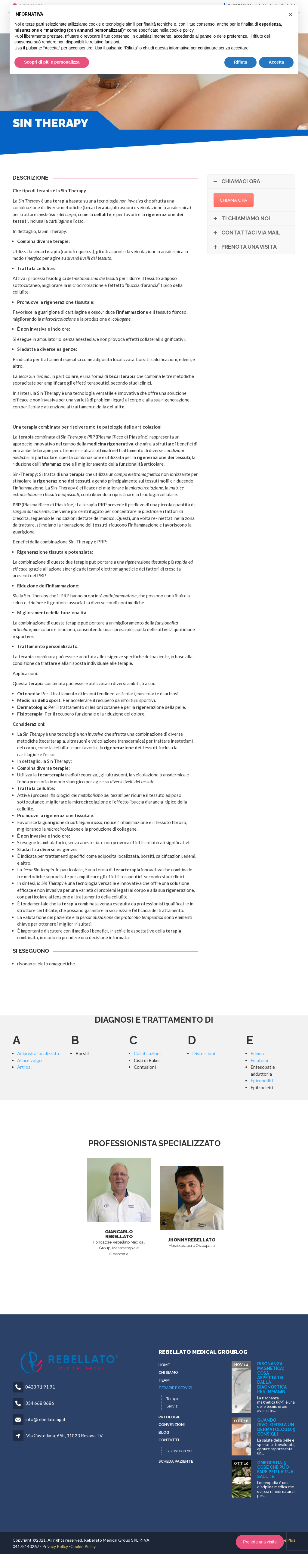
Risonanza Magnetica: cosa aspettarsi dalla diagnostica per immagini (272, 1377)
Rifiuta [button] (240, 62)
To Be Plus (285, 1540)
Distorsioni (203, 1053)
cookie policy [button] (181, 30)
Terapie (172, 1398)
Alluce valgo (29, 1060)
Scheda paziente (176, 1461)
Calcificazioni (147, 1053)
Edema (257, 1053)
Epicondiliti (262, 1080)
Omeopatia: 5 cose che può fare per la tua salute (275, 1469)
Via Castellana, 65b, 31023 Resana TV (64, 1435)
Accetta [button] (276, 62)
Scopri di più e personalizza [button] (51, 62)
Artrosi (24, 1067)
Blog (164, 1432)
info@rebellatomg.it (45, 1419)
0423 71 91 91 (40, 1386)
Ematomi (259, 1060)
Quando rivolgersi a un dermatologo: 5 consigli (276, 1427)
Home (164, 1365)
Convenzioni (172, 1424)
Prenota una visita (260, 1542)
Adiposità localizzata (38, 1053)
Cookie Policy (83, 1546)
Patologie (169, 1417)
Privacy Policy (55, 1546)
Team (164, 1380)
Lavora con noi (179, 1451)
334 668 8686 (39, 1403)
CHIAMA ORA (233, 200)
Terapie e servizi (175, 1388)
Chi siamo (168, 1372)
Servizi (172, 1406)
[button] (290, 14)
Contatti (169, 1440)
